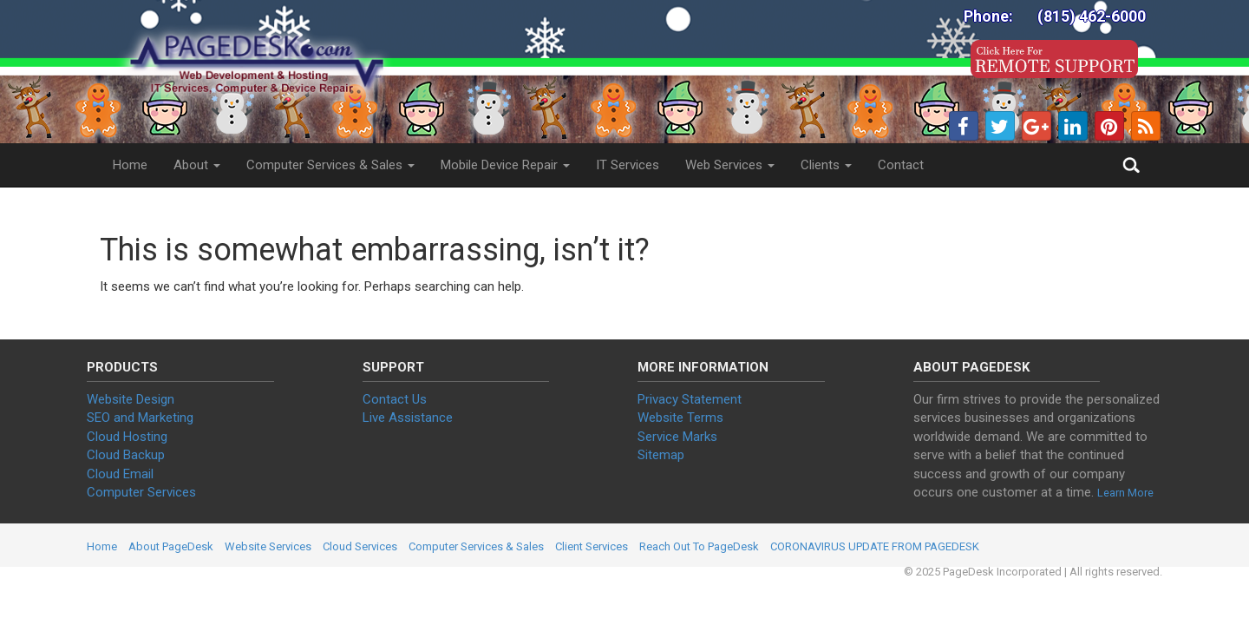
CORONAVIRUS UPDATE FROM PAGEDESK (874, 546)
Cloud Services (360, 546)
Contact (901, 165)
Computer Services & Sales (330, 165)
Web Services (730, 165)
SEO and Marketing (140, 417)
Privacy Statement (690, 399)
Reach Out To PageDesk (699, 546)
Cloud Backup (126, 455)
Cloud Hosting (127, 436)
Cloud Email (120, 474)
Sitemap (661, 455)
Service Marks (677, 436)
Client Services (591, 546)
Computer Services (141, 492)
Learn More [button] (1125, 492)
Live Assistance (408, 417)
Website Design (130, 399)
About (196, 165)
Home (130, 165)
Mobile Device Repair (505, 165)
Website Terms (680, 417)
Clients (826, 165)
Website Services (268, 546)
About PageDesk (170, 546)
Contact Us (395, 399)
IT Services (627, 165)
